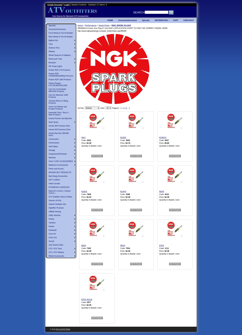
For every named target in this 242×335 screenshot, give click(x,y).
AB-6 (83, 137)
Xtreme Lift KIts (55, 200)
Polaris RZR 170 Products (59, 70)
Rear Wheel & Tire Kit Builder (61, 37)
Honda (51, 226)
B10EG (123, 137)
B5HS (161, 191)
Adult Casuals (54, 183)
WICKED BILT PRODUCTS (60, 172)
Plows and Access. (56, 169)
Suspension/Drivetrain (58, 154)
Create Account (54, 5)
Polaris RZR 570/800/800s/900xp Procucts (61, 75)
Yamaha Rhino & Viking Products (58, 102)
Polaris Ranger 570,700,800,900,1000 (58, 84)
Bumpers (52, 63)
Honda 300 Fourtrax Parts (59, 126)
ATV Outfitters (63, 329)
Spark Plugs (104, 25)
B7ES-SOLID (86, 299)
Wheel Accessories (56, 256)
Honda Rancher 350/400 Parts (59, 134)
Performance (54, 143)
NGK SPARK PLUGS (121, 25)
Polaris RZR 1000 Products (60, 80)
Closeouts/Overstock (57, 29)
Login (67, 5)
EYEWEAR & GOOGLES (59, 187)
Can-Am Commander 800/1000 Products (57, 90)
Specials (52, 26)
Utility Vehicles (54, 215)
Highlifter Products (56, 208)
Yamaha (52, 223)
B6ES (83, 245)
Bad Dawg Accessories (58, 176)
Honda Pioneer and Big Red (60, 118)
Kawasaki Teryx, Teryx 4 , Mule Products (59, 114)
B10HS (123, 191)
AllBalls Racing (55, 212)
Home (80, 25)
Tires (51, 44)
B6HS (122, 245)
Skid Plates (53, 146)
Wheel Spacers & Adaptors (60, 55)
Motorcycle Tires (55, 59)
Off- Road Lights (55, 66)
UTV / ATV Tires (55, 249)
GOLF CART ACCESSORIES (61, 161)
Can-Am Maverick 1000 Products (58, 96)
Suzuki (51, 241)
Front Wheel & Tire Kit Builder (61, 33)
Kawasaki (52, 230)
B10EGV (163, 137)
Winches (52, 158)
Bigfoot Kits (53, 40)
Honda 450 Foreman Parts (59, 129)
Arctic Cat (53, 237)
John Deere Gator (56, 245)
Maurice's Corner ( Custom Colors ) (60, 192)
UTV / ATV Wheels (56, 252)
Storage (52, 150)
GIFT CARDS (54, 180)
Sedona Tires (54, 48)
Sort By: (80, 108)
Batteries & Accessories (58, 165)
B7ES (161, 245)
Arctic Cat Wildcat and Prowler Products (58, 108)
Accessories (54, 139)
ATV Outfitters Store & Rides (60, 197)
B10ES (84, 191)
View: (102, 108)
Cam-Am (52, 234)
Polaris (51, 219)
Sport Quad (53, 122)
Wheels (52, 51)
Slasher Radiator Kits (57, 204)
